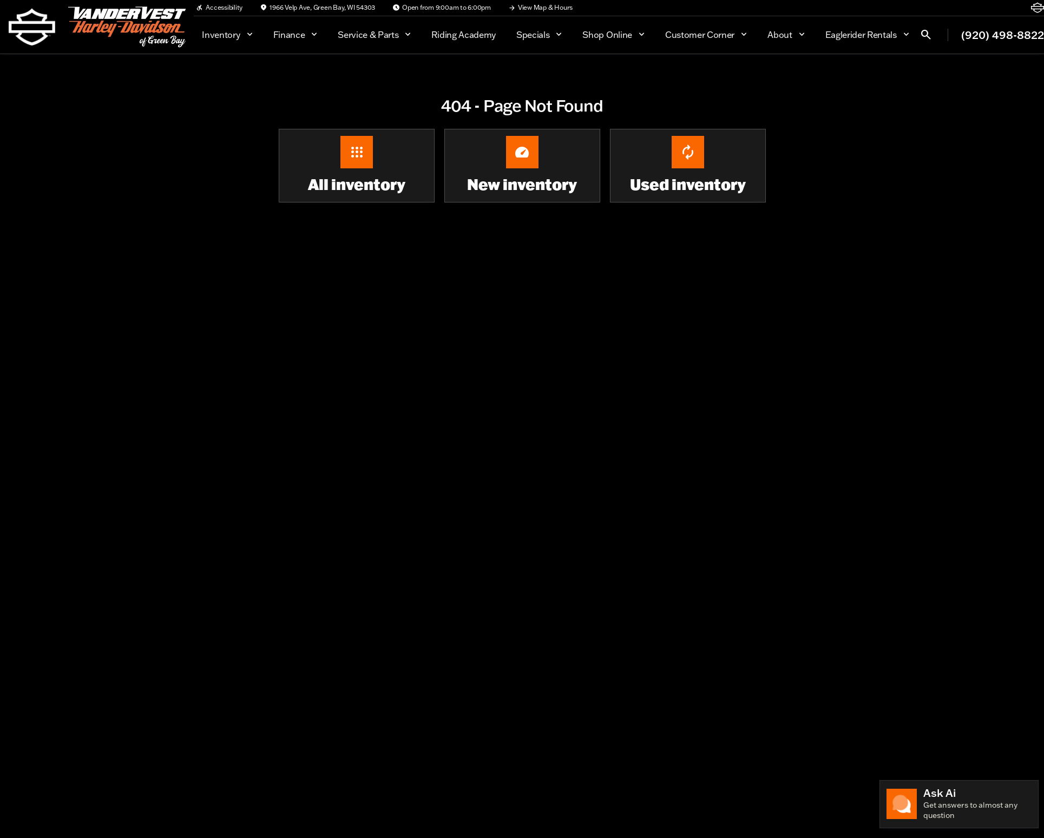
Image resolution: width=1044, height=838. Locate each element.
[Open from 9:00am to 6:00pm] (441, 7)
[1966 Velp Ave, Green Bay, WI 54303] (317, 7)
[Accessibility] (219, 7)
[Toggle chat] (959, 804)
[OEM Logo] (32, 27)
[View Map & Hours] (540, 7)
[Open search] (926, 34)
